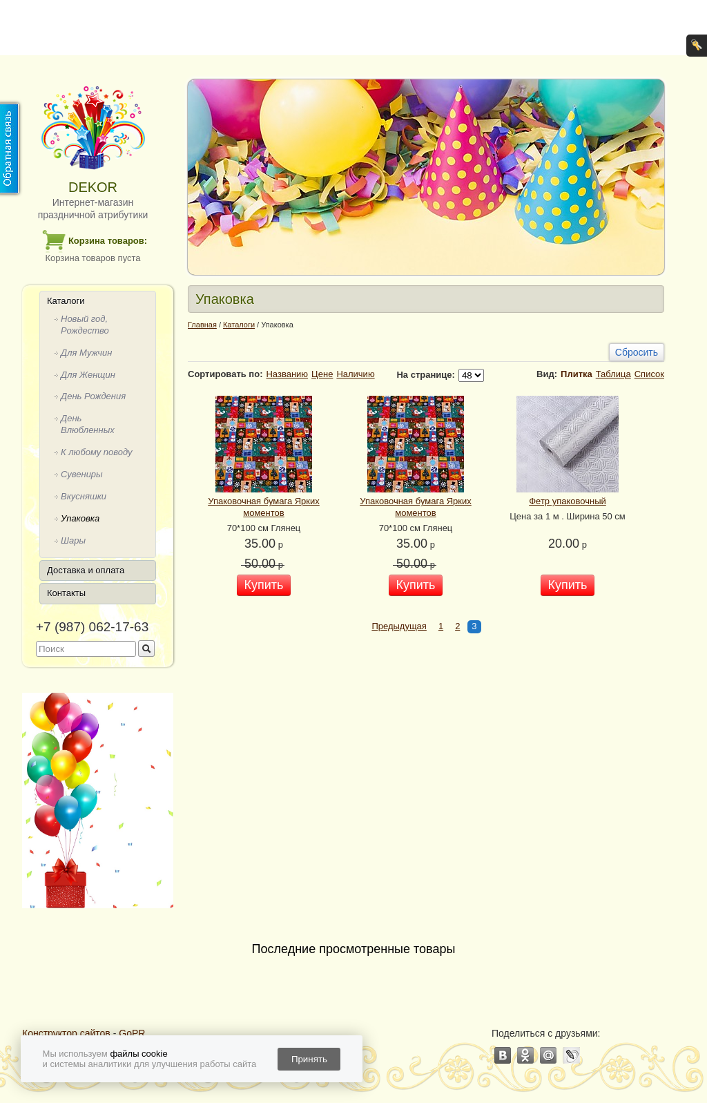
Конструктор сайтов (66, 1033)
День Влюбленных (88, 424)
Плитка (576, 374)
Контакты (66, 593)
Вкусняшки (83, 496)
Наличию (355, 374)
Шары (73, 540)
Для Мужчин (86, 352)
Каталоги (66, 301)
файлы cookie (138, 1053)
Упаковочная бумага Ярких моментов (264, 507)
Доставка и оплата (85, 570)
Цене (322, 374)
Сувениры (82, 474)
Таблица (613, 374)
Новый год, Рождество (85, 325)
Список (649, 374)
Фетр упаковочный (567, 501)
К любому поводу (97, 452)
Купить (264, 585)
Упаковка (80, 518)
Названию (287, 374)
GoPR (132, 1033)
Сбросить (636, 352)
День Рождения (93, 396)
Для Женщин (88, 375)
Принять (309, 1059)
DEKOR (92, 187)
